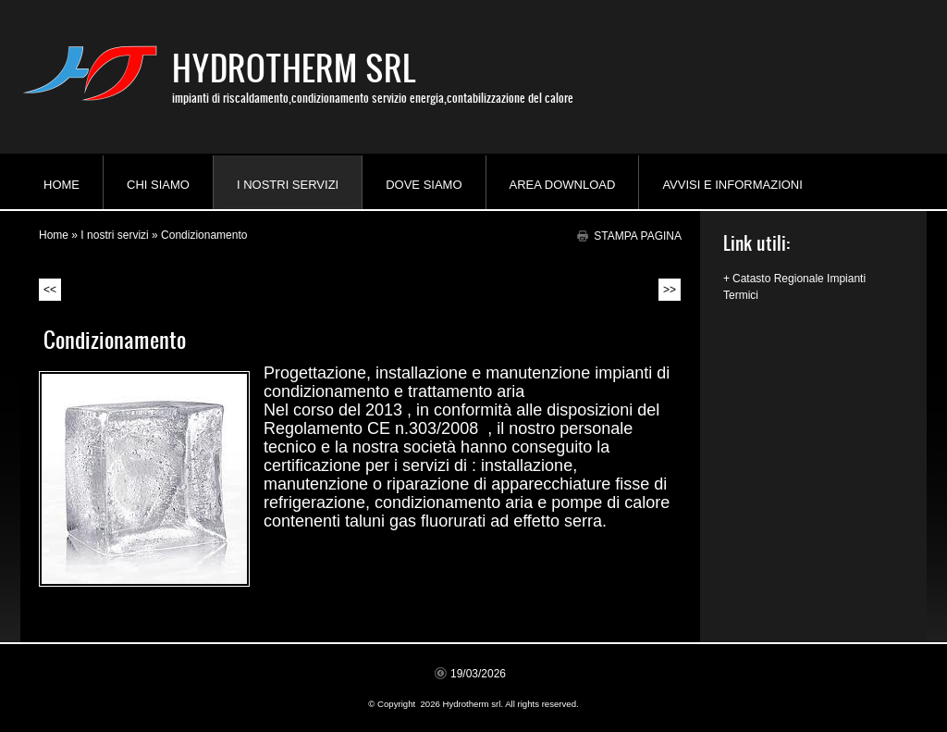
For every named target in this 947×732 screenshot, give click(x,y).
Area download (563, 185)
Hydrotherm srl (294, 67)
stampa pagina (638, 236)
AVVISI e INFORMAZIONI (732, 185)
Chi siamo (158, 185)
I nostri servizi (287, 185)
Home (61, 185)
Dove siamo (423, 185)
